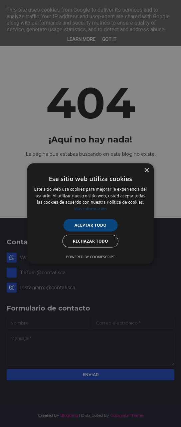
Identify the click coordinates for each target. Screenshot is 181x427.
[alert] (90, 213)
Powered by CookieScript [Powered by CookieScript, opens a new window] (90, 256)
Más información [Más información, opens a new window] (90, 209)
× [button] (146, 170)
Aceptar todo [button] (90, 225)
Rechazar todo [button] (90, 241)
